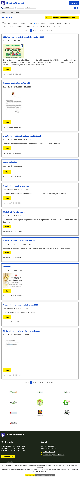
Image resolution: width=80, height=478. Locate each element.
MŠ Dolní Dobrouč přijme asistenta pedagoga (21, 331)
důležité (20, 26)
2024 (44, 23)
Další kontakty (8, 457)
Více (7, 69)
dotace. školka (9, 26)
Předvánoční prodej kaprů (14, 212)
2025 (52, 23)
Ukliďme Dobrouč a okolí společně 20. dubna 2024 (23, 37)
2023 (37, 23)
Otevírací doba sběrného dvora (16, 186)
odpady (58, 26)
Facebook (30, 26)
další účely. (40, 467)
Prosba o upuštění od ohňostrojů (16, 83)
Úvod (3, 12)
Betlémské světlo (10, 162)
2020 (16, 23)
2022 (30, 23)
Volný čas (10, 12)
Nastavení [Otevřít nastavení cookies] (50, 475)
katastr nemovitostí (44, 26)
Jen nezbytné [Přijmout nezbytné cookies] (40, 475)
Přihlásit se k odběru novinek (65, 17)
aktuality (67, 23)
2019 (9, 23)
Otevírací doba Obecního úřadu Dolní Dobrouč (22, 136)
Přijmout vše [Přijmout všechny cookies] (30, 475)
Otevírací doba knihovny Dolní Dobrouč (19, 240)
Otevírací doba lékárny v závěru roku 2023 (20, 305)
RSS (48, 17)
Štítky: (3, 23)
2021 (23, 23)
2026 (59, 23)
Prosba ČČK (8, 266)
